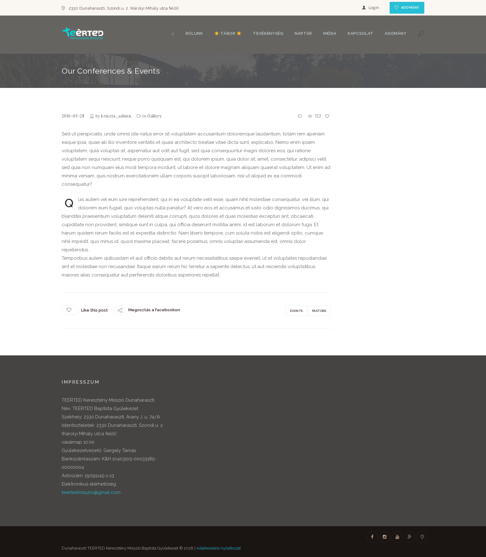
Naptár (303, 33)
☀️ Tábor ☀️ (228, 33)
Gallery (154, 116)
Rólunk (194, 33)
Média (329, 33)
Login (374, 7)
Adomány (410, 8)
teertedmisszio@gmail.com (91, 492)
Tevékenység (268, 33)
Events (296, 311)
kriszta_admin (116, 116)
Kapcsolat (360, 33)
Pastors (319, 311)
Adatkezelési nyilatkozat (218, 548)
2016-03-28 (73, 116)
